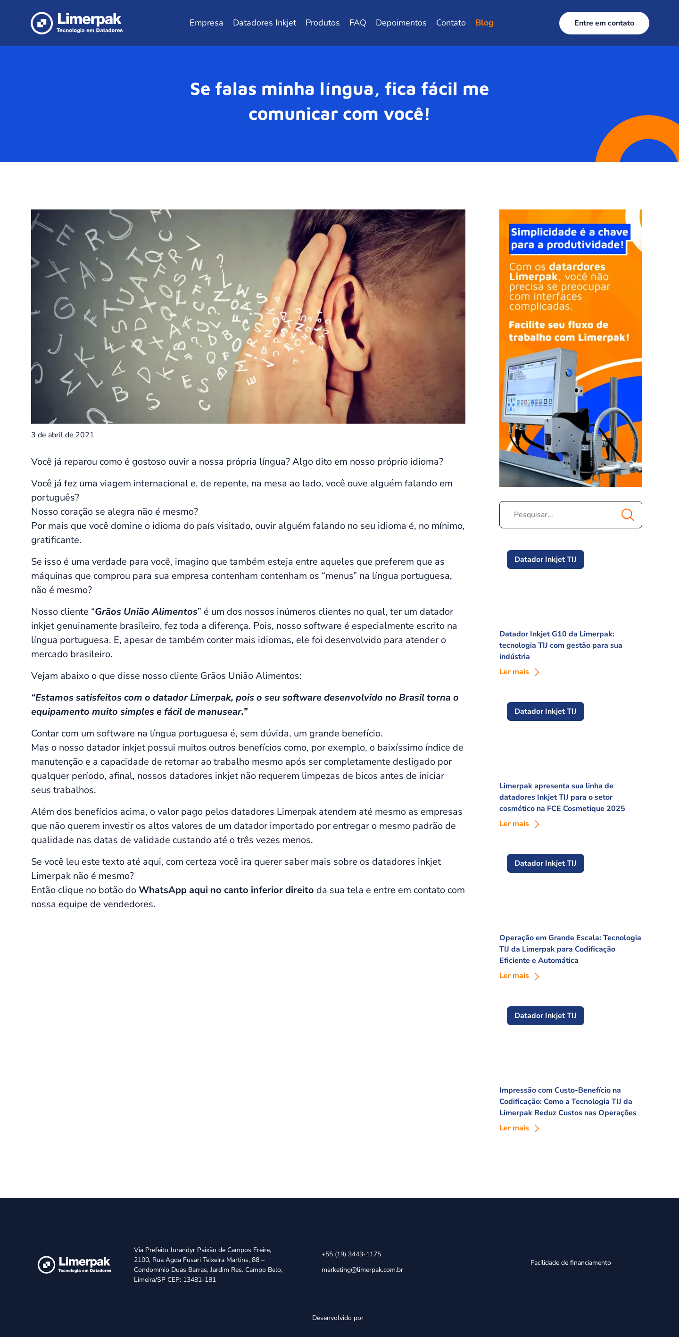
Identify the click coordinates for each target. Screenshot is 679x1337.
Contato (451, 22)
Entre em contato (604, 23)
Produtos (323, 22)
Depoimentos (401, 22)
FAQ (357, 22)
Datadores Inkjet (264, 22)
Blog (484, 22)
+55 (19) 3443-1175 (351, 1254)
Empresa (207, 22)
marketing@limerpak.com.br (362, 1269)
